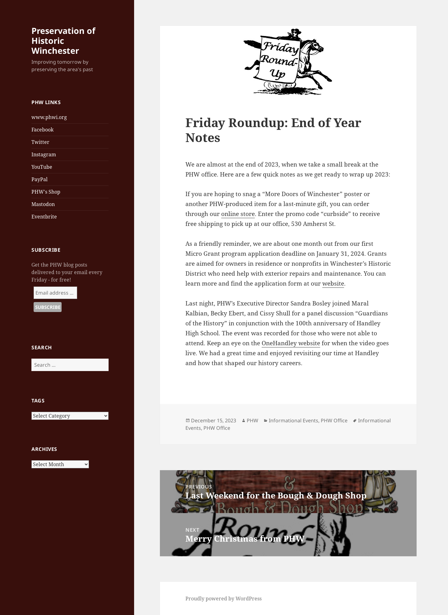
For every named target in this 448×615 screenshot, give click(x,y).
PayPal (39, 179)
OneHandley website (291, 343)
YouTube (41, 166)
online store (238, 214)
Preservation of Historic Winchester (63, 40)
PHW (252, 420)
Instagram (43, 154)
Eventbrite (44, 216)
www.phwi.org (49, 117)
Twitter (40, 142)
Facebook (42, 129)
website (333, 283)
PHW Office (334, 420)
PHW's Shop (45, 191)
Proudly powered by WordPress (223, 598)
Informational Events (293, 420)
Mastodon (43, 204)
